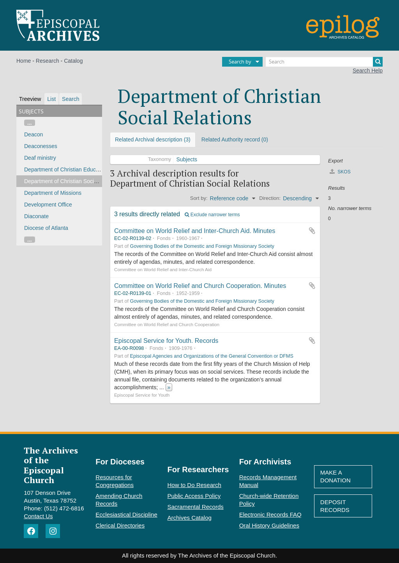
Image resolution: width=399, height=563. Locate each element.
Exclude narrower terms (212, 214)
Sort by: (199, 198)
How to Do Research (194, 485)
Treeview (30, 99)
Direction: (270, 198)
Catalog (73, 61)
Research (47, 61)
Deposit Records (335, 506)
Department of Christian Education (66, 169)
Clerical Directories (120, 525)
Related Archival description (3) (153, 139)
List (51, 99)
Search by (240, 61)
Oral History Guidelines (269, 525)
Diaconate (36, 216)
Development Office (48, 204)
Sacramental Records (196, 506)
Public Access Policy (194, 495)
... (29, 123)
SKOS (340, 172)
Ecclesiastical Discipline (126, 514)
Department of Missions (52, 193)
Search (70, 99)
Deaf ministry (40, 158)
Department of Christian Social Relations (73, 181)
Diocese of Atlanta (46, 228)
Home (23, 61)
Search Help (368, 70)
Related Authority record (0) (234, 139)
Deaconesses (40, 146)
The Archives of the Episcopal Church (51, 465)
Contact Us (38, 516)
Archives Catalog (190, 517)
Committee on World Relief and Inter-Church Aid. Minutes (194, 230)
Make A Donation (335, 476)
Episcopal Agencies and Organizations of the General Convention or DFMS (211, 356)
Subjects (186, 159)
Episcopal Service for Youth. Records (166, 340)
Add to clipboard (312, 231)
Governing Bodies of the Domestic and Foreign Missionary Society (202, 246)
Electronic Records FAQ (270, 514)
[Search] (324, 62)
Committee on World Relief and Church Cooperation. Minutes (200, 285)
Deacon (33, 134)
